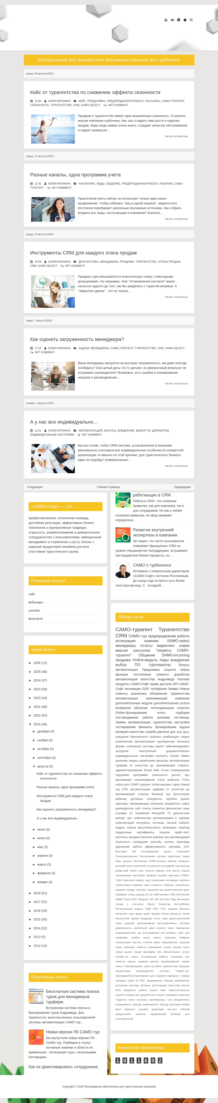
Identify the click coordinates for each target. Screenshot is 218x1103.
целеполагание (173, 889)
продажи (127, 261)
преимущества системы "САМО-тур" (162, 971)
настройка (182, 722)
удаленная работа (128, 846)
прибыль (184, 880)
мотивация (133, 689)
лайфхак (184, 937)
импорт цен (123, 818)
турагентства (179, 693)
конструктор (182, 865)
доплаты (156, 865)
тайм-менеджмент (177, 746)
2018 (36, 893)
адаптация (174, 856)
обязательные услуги (176, 952)
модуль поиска (125, 827)
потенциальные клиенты (170, 708)
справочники (147, 760)
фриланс (130, 1009)
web (179, 732)
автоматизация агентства (135, 679)
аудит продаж (151, 913)
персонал (128, 880)
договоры (136, 799)
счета (161, 779)
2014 (36, 928)
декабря (43, 731)
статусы (160, 995)
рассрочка (121, 985)
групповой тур (141, 865)
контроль (162, 755)
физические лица (177, 808)
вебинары (36, 602)
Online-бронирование (131, 712)
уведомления (181, 999)
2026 (36, 663)
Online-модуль (145, 660)
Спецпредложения (126, 856)
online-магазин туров (166, 784)
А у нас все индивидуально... (64, 422)
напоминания (123, 875)
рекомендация (180, 837)
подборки (183, 712)
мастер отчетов (142, 942)
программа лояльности (150, 775)
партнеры (121, 803)
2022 (36, 698)
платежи (183, 679)
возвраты (183, 861)
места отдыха (181, 870)
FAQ (172, 894)
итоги (161, 712)
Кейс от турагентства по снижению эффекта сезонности (95, 92)
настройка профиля (145, 875)
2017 (36, 902)
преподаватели (124, 975)
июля (41, 829)
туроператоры (157, 999)
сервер (130, 995)
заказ (171, 928)
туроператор (159, 665)
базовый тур (161, 794)
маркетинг (166, 645)
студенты (120, 999)
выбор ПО (143, 430)
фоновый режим (180, 1004)
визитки (172, 861)
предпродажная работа (125, 101)
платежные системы (140, 746)
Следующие (35, 487)
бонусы (110, 430)
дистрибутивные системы (174, 923)
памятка (120, 961)
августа (42, 766)
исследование (151, 932)
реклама (166, 183)
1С (131, 813)
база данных (123, 861)
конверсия (123, 708)
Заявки (173, 689)
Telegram (143, 899)
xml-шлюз (138, 904)
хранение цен (155, 889)
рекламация (123, 779)
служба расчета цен (160, 732)
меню (157, 942)
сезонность (39, 105)
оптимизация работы (154, 956)
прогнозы (121, 837)
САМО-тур (138, 636)
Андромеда (166, 679)
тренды (130, 889)
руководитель (124, 808)
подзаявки (122, 775)
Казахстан (164, 904)
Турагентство (61, 105)
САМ (148, 908)
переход (184, 827)
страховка (171, 995)
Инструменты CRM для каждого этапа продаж (83, 253)
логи (168, 870)
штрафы (121, 813)
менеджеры (109, 261)
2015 (36, 919)
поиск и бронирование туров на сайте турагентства (146, 966)
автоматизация (90, 430)
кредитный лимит (126, 870)
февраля (43, 873)
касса (146, 937)
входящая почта (150, 918)
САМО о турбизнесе (152, 565)
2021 (36, 707)
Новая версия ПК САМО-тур (73, 1032)
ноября (42, 740)
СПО (125, 789)
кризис (185, 799)
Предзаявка (96, 101)
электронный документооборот (164, 751)
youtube (34, 610)
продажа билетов (140, 837)
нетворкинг (169, 827)
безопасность (139, 736)
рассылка (152, 101)
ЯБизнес (184, 908)
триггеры (141, 889)
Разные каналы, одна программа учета (75, 175)
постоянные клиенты (151, 674)
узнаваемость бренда (128, 1004)
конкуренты (154, 799)
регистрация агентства (166, 985)
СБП (155, 908)
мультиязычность (149, 827)
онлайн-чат (122, 956)
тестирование (125, 727)
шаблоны (173, 779)
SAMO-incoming (175, 655)
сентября (44, 758)
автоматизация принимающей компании (152, 698)
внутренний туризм (127, 918)
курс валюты (146, 870)
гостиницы (181, 717)
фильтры (162, 760)
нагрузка (184, 942)
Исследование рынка (156, 851)
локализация (123, 942)
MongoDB (158, 813)
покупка (164, 832)
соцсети (170, 669)
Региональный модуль (129, 908)
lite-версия (183, 899)
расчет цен (181, 775)
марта (41, 864)
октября (43, 749)
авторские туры (124, 913)
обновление (158, 693)
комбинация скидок (176, 736)
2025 (36, 671)
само (163, 990)
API (175, 684)
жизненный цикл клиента (150, 928)
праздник (184, 966)
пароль (131, 961)
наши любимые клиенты (131, 947)
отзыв (165, 770)
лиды (100, 183)
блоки (148, 770)
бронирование (165, 727)
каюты (157, 937)
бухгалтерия (181, 794)
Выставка (121, 851)
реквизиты (130, 990)
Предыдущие (182, 487)
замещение (182, 928)
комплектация (124, 822)
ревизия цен (161, 837)
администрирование (129, 770)
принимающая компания (146, 803)
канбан (135, 937)
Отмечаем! (183, 851)
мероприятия (169, 942)
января (42, 882)
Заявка (120, 722)
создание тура (140, 885)
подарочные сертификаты (134, 832)
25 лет (149, 894)
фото (118, 1009)
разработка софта (177, 803)
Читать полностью (176, 136)
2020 (36, 715)
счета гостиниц (137, 999)
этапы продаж (169, 261)
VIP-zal (159, 899)
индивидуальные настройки (52, 434)
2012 (36, 946)
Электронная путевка (153, 856)
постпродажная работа (134, 717)
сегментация (122, 885)
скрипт (159, 746)
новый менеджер (144, 952)
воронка (155, 736)
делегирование (146, 923)
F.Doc (185, 779)
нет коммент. (118, 105)
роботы (143, 990)
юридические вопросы (130, 1014)
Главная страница (108, 487)
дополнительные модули (134, 703)
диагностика (88, 261)
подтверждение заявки (175, 961)
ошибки (162, 875)
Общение (113, 183)
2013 (36, 937)
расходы (134, 985)
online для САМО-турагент (133, 784)
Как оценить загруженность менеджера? (77, 339)
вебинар (121, 799)
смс (137, 995)
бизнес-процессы (171, 913)
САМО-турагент (173, 101)
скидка (133, 760)
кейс (82, 101)
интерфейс (168, 865)
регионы (145, 985)
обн (159, 952)
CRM (76, 105)
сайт (32, 594)
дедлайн (130, 923)
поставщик (171, 880)
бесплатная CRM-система (150, 861)
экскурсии (122, 751)
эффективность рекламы (163, 846)
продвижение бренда (160, 980)
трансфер (182, 842)
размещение (182, 980)
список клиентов (153, 808)
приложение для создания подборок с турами (162, 975)
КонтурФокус (182, 904)
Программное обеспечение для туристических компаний (120, 1086)
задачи (83, 348)
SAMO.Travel (123, 899)
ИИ (134, 851)
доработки (160, 430)
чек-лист (172, 1009)
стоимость (156, 885)
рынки (153, 990)
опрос (134, 956)
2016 (36, 910)
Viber (167, 899)
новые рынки (123, 952)
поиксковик (157, 880)
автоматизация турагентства (150, 722)
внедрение (126, 430)
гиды (165, 918)
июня (41, 838)
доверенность (123, 928)
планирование (180, 770)
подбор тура (142, 880)
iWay (173, 899)
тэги (169, 999)
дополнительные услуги (172, 703)
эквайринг (121, 894)
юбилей (184, 1009)
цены (186, 889)
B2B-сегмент (161, 894)
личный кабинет (178, 822)
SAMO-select (90, 105)
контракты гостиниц (150, 822)
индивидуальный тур (128, 932)
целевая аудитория (151, 1009)
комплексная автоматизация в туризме (161, 818)
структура (184, 995)
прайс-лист (182, 832)
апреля (42, 855)
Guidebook (142, 813)
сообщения (140, 842)
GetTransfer (182, 894)
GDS (145, 689)
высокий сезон (124, 865)
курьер (160, 870)
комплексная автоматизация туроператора (145, 741)
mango (119, 904)
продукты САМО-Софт (132, 684)
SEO (134, 899)
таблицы (169, 885)
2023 (36, 689)
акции (138, 913)
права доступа (161, 684)
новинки (151, 641)
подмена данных (148, 961)
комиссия (170, 937)
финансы (145, 727)
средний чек (147, 995)
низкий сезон (181, 947)
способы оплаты (162, 842)
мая (40, 847)
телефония (158, 689)
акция (186, 856)
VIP (151, 899)
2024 (36, 680)
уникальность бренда (156, 1004)
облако (174, 755)
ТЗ (168, 813)
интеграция (125, 641)
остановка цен (179, 956)
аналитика (86, 183)
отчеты (146, 645)
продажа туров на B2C (130, 980)
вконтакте (36, 618)
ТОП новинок (168, 908)
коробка (171, 799)
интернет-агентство (129, 732)
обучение (141, 708)
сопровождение (144, 779)
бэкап (186, 913)
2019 (36, 724)
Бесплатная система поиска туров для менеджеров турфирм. (72, 996)
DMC (186, 846)
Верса (151, 904)
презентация (122, 971)
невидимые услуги (159, 947)
